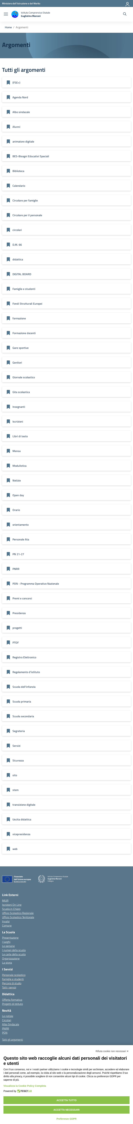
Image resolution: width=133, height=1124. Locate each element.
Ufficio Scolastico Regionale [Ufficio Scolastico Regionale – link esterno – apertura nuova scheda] (18, 913)
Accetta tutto (66, 1100)
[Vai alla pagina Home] (8, 27)
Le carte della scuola (14, 954)
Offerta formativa (12, 1000)
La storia (7, 963)
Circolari (6, 1020)
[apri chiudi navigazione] (6, 14)
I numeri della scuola (14, 950)
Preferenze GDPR (66, 1118)
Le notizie (7, 1016)
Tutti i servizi (9, 987)
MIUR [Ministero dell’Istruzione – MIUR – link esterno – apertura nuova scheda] (5, 900)
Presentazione (10, 938)
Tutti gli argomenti (12, 1039)
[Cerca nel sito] (124, 14)
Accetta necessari (67, 1109)
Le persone (8, 946)
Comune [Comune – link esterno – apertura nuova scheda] (7, 925)
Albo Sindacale (10, 1024)
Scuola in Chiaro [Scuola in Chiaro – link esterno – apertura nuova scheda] (11, 909)
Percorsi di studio (11, 983)
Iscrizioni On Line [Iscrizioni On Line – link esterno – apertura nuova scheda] (11, 905)
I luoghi (6, 942)
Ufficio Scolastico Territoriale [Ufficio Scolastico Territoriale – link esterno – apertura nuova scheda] (18, 917)
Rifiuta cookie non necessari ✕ (112, 1051)
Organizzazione (11, 958)
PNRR (5, 1028)
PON (4, 1033)
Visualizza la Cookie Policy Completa (24, 1085)
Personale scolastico (13, 975)
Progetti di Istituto (12, 1004)
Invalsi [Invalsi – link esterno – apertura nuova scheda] (6, 921)
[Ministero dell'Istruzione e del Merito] (21, 3)
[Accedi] (127, 3)
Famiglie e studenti (13, 979)
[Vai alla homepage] (30, 14)
